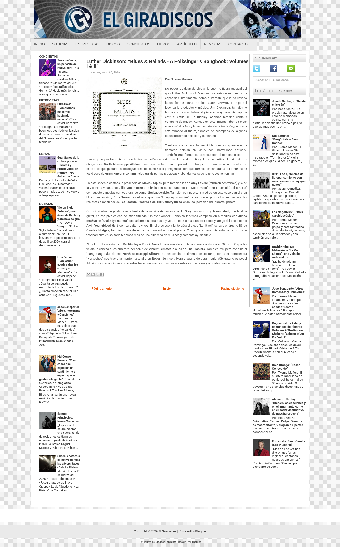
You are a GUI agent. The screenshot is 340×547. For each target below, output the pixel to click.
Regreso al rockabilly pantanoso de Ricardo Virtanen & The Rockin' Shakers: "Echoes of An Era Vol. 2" (288, 330)
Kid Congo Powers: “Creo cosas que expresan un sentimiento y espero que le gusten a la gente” (57, 368)
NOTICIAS (46, 204)
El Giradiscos (167, 531)
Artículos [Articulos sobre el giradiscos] (187, 44)
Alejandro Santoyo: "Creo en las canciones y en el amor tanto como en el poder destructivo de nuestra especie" (289, 406)
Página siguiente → (234, 288)
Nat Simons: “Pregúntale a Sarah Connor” (285, 139)
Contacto (238, 44)
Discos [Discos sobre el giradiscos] (113, 44)
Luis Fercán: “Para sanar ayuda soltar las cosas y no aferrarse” (67, 265)
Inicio (39, 44)
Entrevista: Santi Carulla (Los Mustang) (288, 442)
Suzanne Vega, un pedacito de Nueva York (67, 64)
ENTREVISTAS (49, 100)
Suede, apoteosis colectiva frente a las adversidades (68, 459)
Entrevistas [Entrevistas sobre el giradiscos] (87, 44)
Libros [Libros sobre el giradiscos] (163, 44)
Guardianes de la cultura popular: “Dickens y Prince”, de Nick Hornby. (68, 165)
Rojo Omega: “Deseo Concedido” (286, 366)
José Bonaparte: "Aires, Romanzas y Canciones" (68, 310)
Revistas (212, 44)
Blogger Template (166, 541)
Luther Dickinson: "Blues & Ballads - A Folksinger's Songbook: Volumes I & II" (167, 63)
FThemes (195, 541)
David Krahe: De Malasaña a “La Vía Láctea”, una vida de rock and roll (286, 252)
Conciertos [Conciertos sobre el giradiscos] (138, 44)
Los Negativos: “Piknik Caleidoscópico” (287, 213)
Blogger (201, 531)
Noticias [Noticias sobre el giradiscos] (60, 44)
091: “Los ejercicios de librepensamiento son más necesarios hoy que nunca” (288, 179)
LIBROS (44, 154)
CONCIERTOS (48, 56)
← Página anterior (100, 288)
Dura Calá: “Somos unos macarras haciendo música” (66, 111)
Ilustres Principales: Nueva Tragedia (68, 417)
